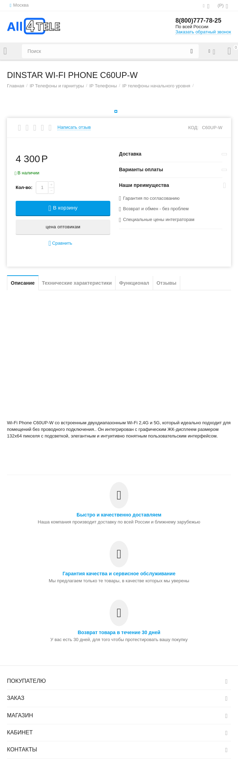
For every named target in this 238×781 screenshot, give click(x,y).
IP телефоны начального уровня (156, 85)
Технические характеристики (77, 283)
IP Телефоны (103, 85)
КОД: (193, 127)
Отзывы (166, 283)
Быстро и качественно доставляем (119, 515)
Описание (23, 283)
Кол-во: (24, 187)
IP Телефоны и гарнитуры (57, 85)
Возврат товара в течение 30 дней (119, 632)
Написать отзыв (74, 127)
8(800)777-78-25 (198, 20)
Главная (15, 85)
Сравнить (60, 243)
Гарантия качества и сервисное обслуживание (119, 573)
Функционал (134, 283)
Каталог (5, 51)
